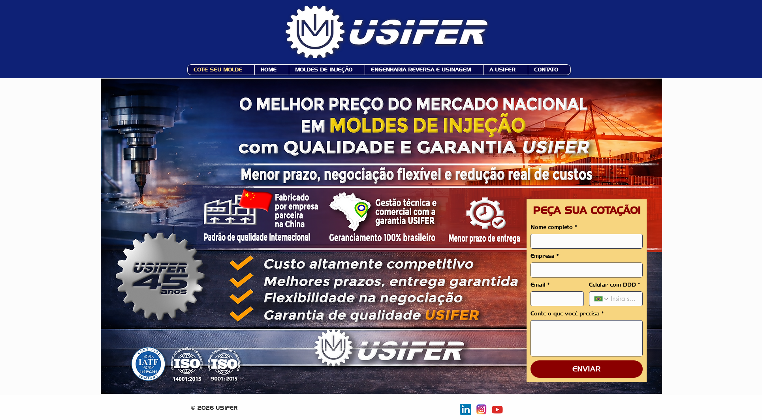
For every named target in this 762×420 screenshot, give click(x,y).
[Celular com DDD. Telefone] (623, 299)
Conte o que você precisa (567, 313)
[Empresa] (584, 270)
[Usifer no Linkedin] (465, 409)
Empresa (545, 256)
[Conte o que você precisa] (586, 338)
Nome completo (554, 227)
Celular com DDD (614, 284)
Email (540, 284)
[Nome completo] (584, 241)
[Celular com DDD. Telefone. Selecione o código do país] (601, 299)
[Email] (555, 299)
